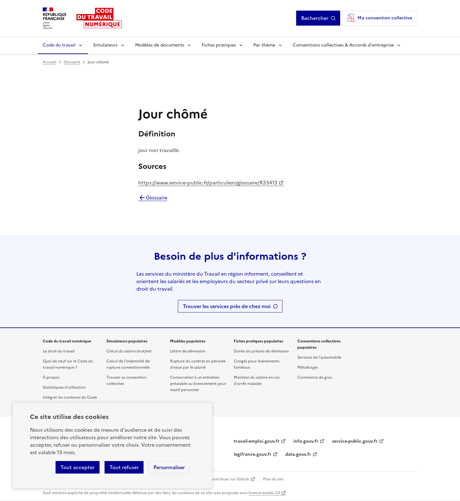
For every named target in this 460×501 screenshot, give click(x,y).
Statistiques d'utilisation (64, 387)
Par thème (264, 45)
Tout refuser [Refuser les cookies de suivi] (124, 467)
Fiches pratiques (219, 45)
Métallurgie (307, 367)
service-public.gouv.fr (355, 441)
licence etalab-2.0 (264, 493)
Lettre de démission (187, 351)
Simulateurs (105, 45)
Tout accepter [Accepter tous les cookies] (78, 467)
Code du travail (59, 45)
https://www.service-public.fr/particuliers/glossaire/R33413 (207, 182)
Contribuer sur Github (229, 479)
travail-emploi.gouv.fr (257, 441)
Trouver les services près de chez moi (227, 306)
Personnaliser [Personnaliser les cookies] (169, 467)
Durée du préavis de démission (261, 351)
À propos (51, 377)
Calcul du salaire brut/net (129, 351)
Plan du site (273, 479)
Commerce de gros (314, 377)
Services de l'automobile (319, 357)
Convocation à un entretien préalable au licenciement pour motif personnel (198, 384)
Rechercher (314, 18)
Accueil (49, 62)
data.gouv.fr (298, 454)
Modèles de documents (159, 45)
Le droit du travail (59, 351)
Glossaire (72, 62)
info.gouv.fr (305, 441)
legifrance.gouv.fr (253, 454)
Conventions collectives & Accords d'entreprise (343, 45)
